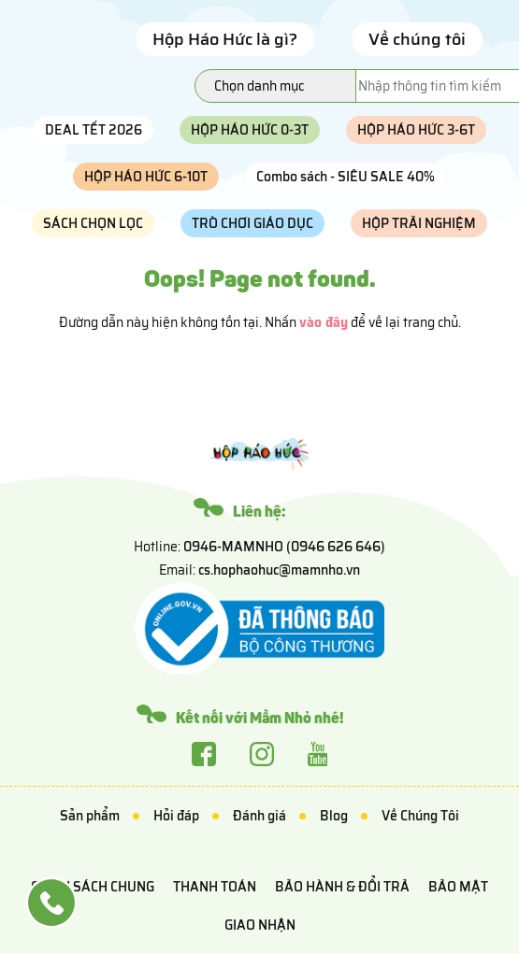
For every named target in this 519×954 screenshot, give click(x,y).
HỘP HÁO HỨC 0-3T (250, 130)
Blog (334, 815)
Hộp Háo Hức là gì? (224, 39)
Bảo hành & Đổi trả (342, 887)
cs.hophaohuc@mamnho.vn (279, 570)
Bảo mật (458, 887)
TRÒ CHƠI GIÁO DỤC (252, 223)
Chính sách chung (92, 887)
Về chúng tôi (417, 39)
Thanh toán (214, 887)
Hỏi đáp (176, 815)
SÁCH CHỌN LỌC (93, 223)
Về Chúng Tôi (420, 815)
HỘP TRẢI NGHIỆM (419, 223)
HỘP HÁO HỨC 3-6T (416, 130)
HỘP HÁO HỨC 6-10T (146, 176)
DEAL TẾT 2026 (93, 130)
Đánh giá (259, 815)
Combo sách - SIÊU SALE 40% (345, 176)
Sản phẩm (90, 815)
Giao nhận (260, 925)
